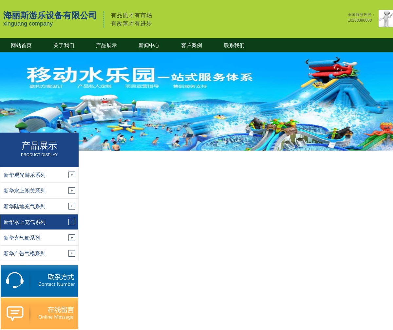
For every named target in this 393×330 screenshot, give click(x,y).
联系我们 (234, 45)
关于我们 (63, 45)
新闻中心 (149, 45)
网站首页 (21, 45)
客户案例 (191, 45)
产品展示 (106, 45)
